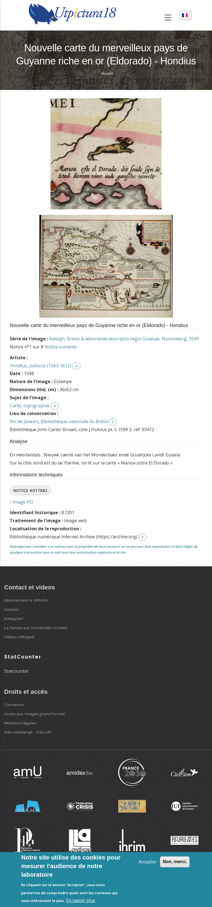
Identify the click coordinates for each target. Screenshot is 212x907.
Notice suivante (60, 347)
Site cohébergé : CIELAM (27, 732)
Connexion (14, 704)
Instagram (14, 618)
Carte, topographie (30, 406)
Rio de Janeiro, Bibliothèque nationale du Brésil (59, 421)
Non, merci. (175, 861)
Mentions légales (20, 723)
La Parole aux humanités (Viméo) (36, 627)
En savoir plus (80, 900)
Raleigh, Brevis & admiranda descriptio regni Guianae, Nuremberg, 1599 (124, 339)
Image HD (21, 502)
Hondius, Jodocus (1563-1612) (40, 366)
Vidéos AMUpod (19, 637)
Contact (11, 609)
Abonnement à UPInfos (26, 600)
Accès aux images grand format (34, 714)
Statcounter (16, 671)
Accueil (107, 73)
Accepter (148, 862)
